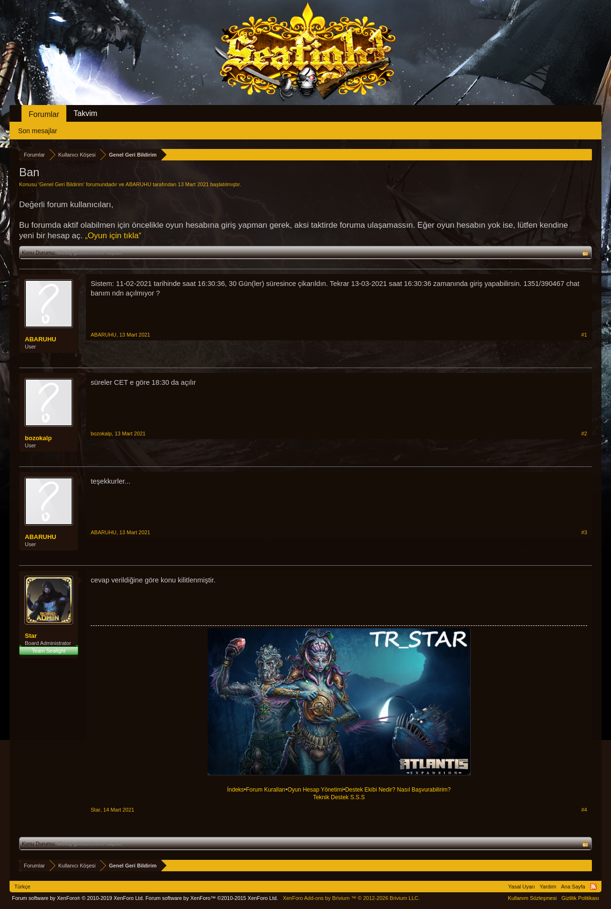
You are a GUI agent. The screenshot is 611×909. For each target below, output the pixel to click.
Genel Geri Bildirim (61, 184)
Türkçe (22, 886)
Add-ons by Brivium (351, 898)
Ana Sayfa (573, 886)
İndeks (235, 789)
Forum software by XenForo (78, 898)
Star (31, 635)
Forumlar (44, 114)
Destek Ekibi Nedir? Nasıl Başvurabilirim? (398, 789)
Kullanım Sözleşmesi (532, 898)
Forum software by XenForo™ (212, 898)
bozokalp (38, 438)
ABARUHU (138, 184)
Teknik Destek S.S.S (339, 797)
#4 (584, 810)
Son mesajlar (37, 131)
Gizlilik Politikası (580, 898)
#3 (584, 532)
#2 (584, 433)
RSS (593, 886)
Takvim (85, 113)
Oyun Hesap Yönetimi (315, 789)
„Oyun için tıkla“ (113, 235)
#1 (584, 335)
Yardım (548, 886)
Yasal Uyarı (521, 886)
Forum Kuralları (265, 789)
